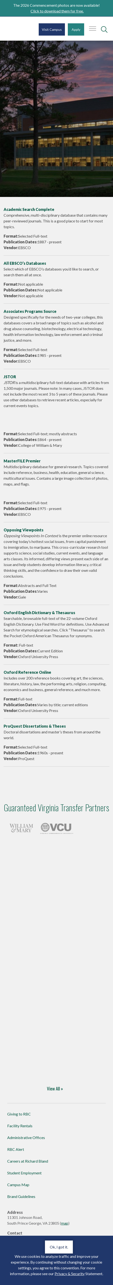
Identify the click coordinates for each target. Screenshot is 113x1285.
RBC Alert (15, 1149)
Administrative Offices (26, 1137)
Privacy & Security (70, 1273)
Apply (76, 29)
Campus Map (18, 1184)
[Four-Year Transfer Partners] (21, 827)
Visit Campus (52, 29)
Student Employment (24, 1173)
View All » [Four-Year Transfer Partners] (55, 1088)
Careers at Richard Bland (27, 1161)
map (64, 1223)
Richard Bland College (16, 31)
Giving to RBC (19, 1114)
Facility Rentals (19, 1125)
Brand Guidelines (21, 1196)
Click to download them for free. (57, 11)
